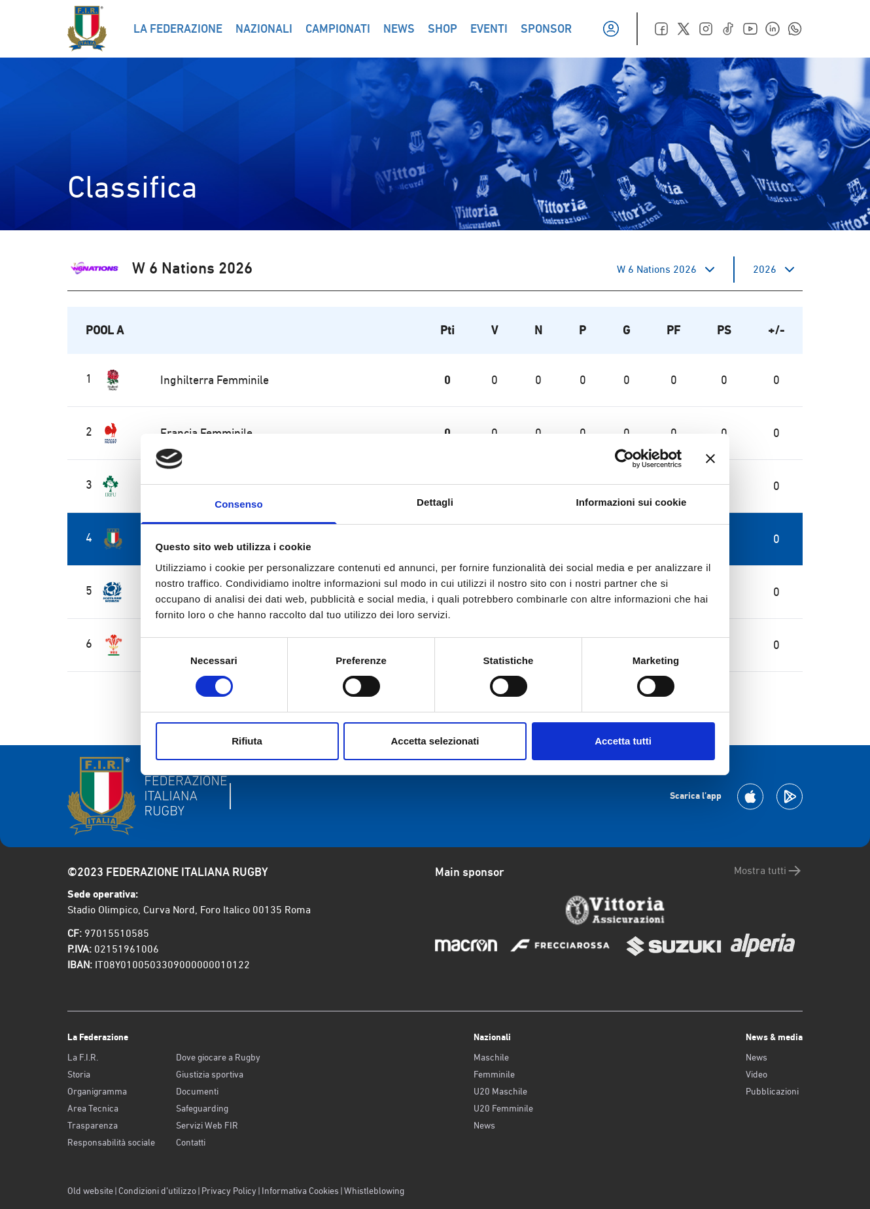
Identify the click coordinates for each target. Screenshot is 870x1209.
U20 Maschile (500, 1091)
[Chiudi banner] (710, 458)
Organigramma (97, 1091)
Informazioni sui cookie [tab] (631, 502)
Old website (90, 1190)
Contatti (190, 1142)
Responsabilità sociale (111, 1142)
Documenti (197, 1091)
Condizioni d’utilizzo (157, 1190)
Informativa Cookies (300, 1190)
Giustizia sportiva (209, 1074)
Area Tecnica (92, 1108)
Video (756, 1074)
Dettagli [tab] (435, 502)
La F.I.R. (82, 1057)
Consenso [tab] (238, 504)
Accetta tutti (623, 740)
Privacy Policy (228, 1190)
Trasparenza (92, 1125)
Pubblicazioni (772, 1091)
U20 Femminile (503, 1108)
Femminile (494, 1074)
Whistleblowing (374, 1190)
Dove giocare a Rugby (218, 1057)
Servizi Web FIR (207, 1125)
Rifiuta (247, 740)
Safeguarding (202, 1108)
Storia (78, 1074)
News (484, 1125)
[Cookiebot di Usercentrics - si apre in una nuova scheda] (624, 458)
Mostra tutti (768, 871)
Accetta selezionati (435, 740)
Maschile (491, 1057)
